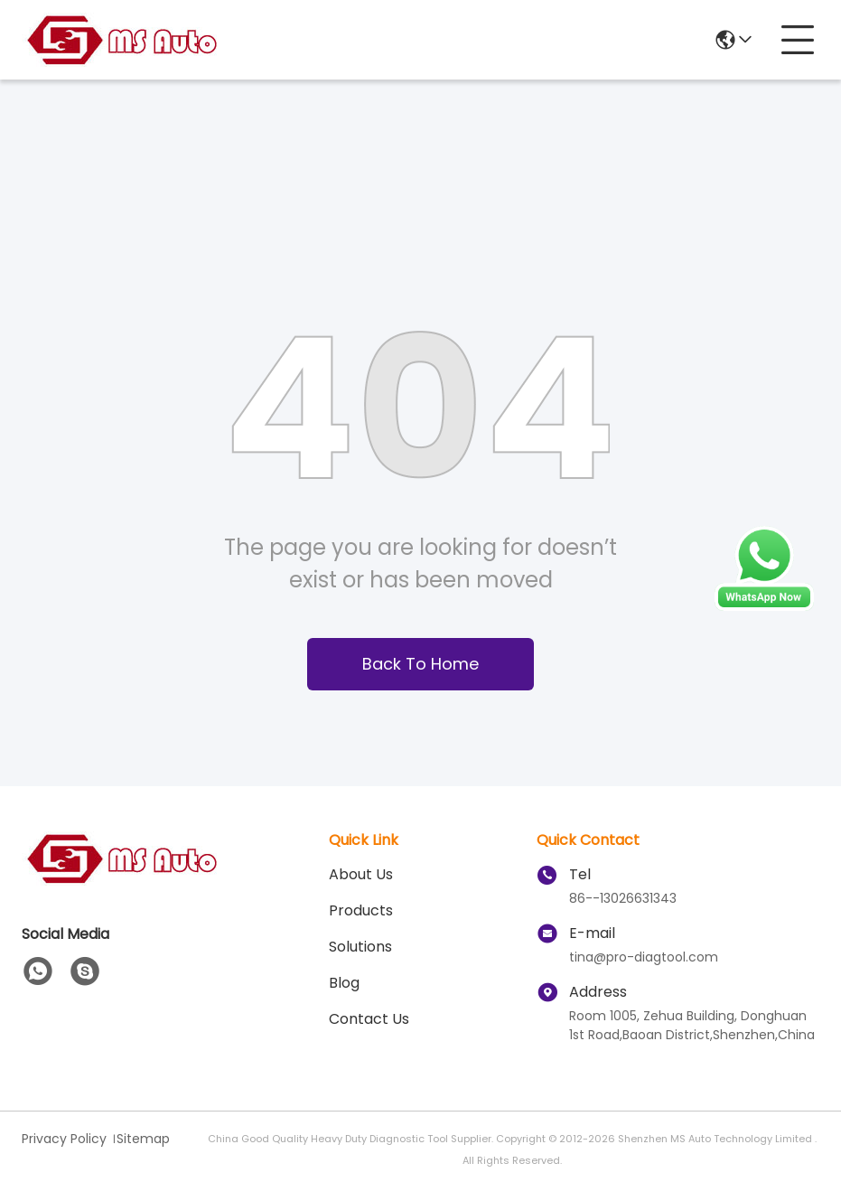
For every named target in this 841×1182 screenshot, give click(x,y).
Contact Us (369, 1018)
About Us (361, 874)
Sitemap (143, 1139)
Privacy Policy (64, 1139)
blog (344, 982)
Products (361, 910)
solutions (360, 946)
